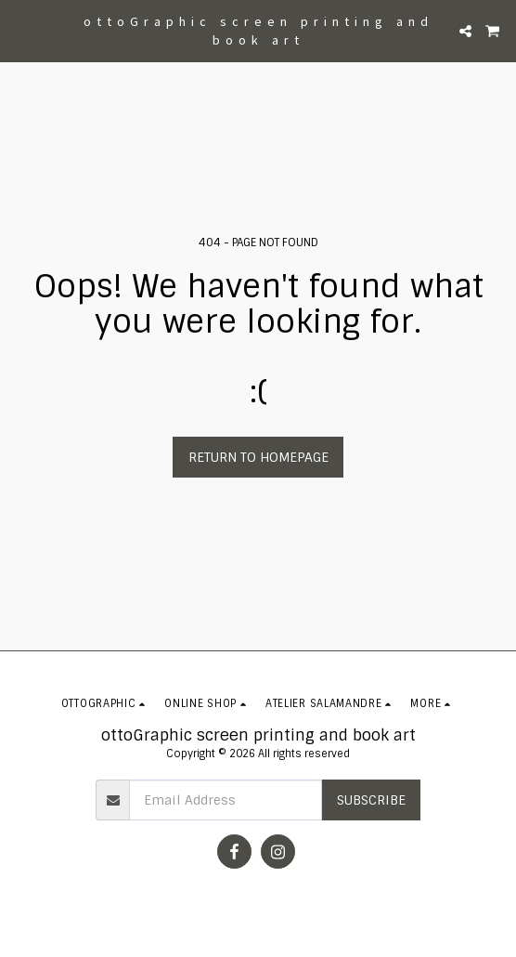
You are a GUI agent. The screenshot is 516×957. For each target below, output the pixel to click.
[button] (20, 30)
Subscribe (371, 800)
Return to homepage (258, 457)
